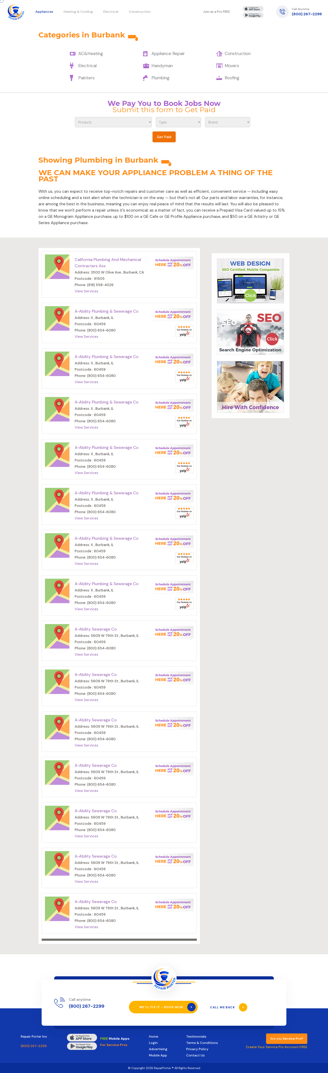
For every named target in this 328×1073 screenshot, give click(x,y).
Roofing (232, 78)
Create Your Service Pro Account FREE (276, 1047)
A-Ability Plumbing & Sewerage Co (106, 311)
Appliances (44, 11)
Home (153, 1036)
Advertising (158, 1049)
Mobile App (158, 1055)
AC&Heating (90, 54)
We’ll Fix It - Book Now (167, 1007)
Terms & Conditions (202, 1042)
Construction (238, 54)
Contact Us (195, 1055)
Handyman (162, 66)
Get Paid (164, 136)
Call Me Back (228, 1007)
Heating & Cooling (78, 11)
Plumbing (160, 78)
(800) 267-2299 (307, 14)
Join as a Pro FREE (216, 12)
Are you (286, 1038)
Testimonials (196, 1036)
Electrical (87, 66)
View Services (86, 291)
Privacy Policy (197, 1049)
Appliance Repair (168, 54)
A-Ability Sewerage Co (96, 629)
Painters (86, 78)
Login (153, 1042)
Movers (232, 66)
